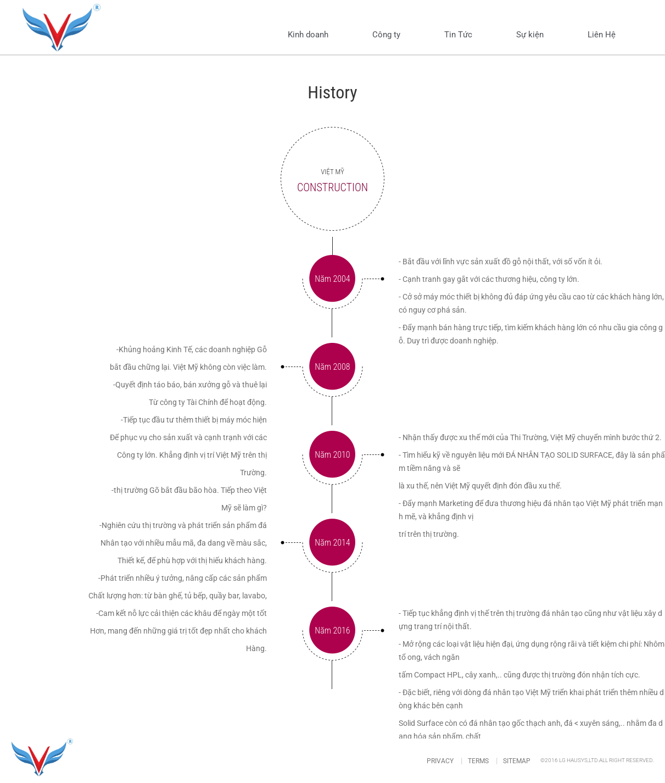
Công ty (386, 35)
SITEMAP (516, 761)
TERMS (478, 761)
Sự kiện (530, 35)
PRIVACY (440, 761)
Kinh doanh (308, 35)
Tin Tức (458, 35)
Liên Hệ (602, 35)
